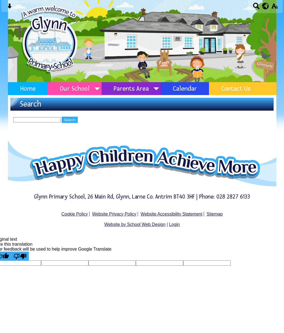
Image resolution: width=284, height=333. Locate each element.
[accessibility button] (275, 7)
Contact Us (236, 89)
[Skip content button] (9, 7)
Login (174, 224)
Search (69, 120)
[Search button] (256, 7)
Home (28, 89)
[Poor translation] (20, 256)
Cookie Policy (74, 214)
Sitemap (214, 214)
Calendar (185, 89)
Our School (75, 89)
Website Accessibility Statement (171, 214)
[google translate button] (265, 6)
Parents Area (131, 89)
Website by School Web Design (135, 224)
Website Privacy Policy (114, 214)
